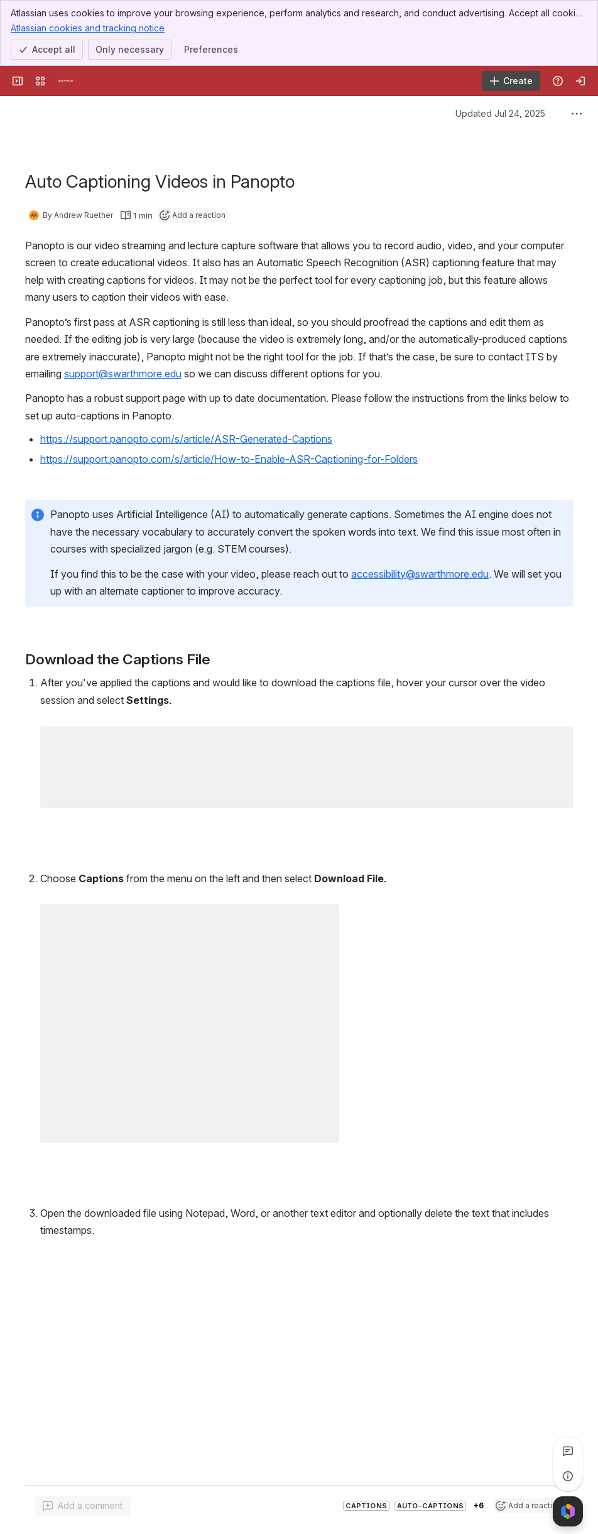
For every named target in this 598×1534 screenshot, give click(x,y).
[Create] (511, 81)
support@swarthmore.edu (123, 373)
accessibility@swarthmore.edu (420, 574)
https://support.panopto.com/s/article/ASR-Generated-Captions (186, 439)
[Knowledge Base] (65, 81)
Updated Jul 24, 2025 (500, 113)
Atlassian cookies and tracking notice (88, 27)
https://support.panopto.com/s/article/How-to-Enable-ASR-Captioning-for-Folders (229, 459)
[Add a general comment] (82, 1506)
